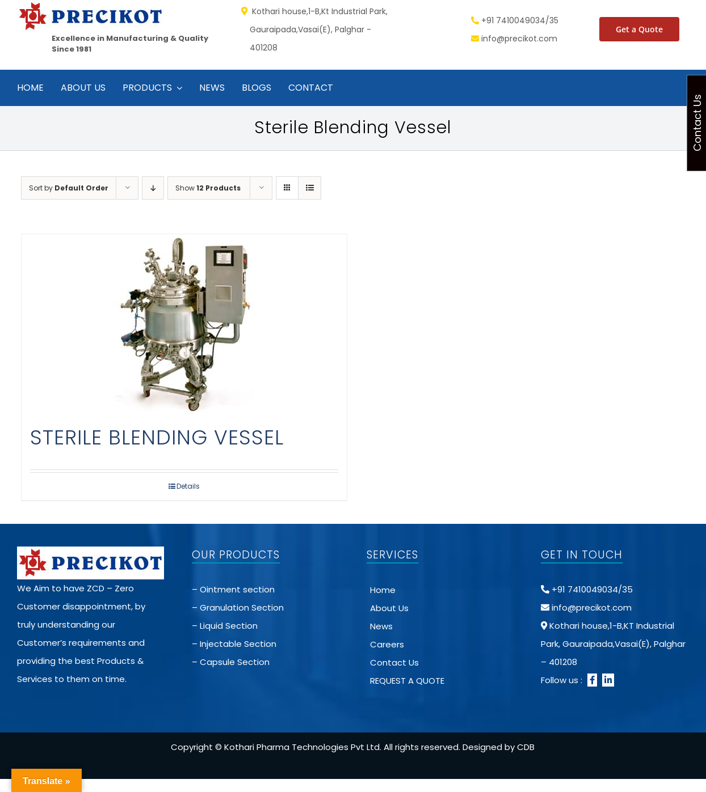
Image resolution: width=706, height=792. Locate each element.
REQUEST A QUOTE (407, 681)
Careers (387, 644)
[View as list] (310, 188)
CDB (526, 747)
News (381, 626)
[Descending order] (153, 188)
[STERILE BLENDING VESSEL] (184, 323)
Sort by (68, 188)
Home (383, 590)
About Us (389, 608)
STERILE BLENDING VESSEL (157, 437)
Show (208, 188)
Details (188, 486)
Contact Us (394, 662)
